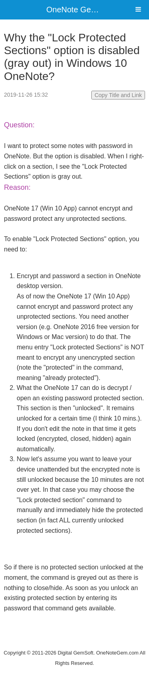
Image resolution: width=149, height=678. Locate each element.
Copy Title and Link (118, 95)
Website (75, 642)
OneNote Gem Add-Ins (86, 9)
